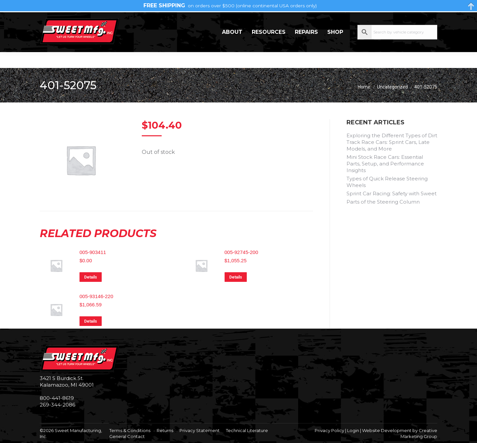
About (232, 48)
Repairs (306, 48)
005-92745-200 (241, 252)
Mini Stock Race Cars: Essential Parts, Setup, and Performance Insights (385, 163)
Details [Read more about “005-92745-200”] (235, 277)
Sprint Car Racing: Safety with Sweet (391, 193)
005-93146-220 (96, 296)
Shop (335, 48)
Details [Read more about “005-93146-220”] (90, 321)
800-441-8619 (57, 398)
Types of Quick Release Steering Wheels (387, 181)
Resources (269, 48)
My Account (411, 20)
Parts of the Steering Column (383, 202)
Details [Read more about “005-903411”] (90, 277)
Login (353, 430)
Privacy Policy (329, 430)
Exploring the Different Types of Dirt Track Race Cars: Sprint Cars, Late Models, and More (391, 142)
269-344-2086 (60, 20)
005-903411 (93, 252)
